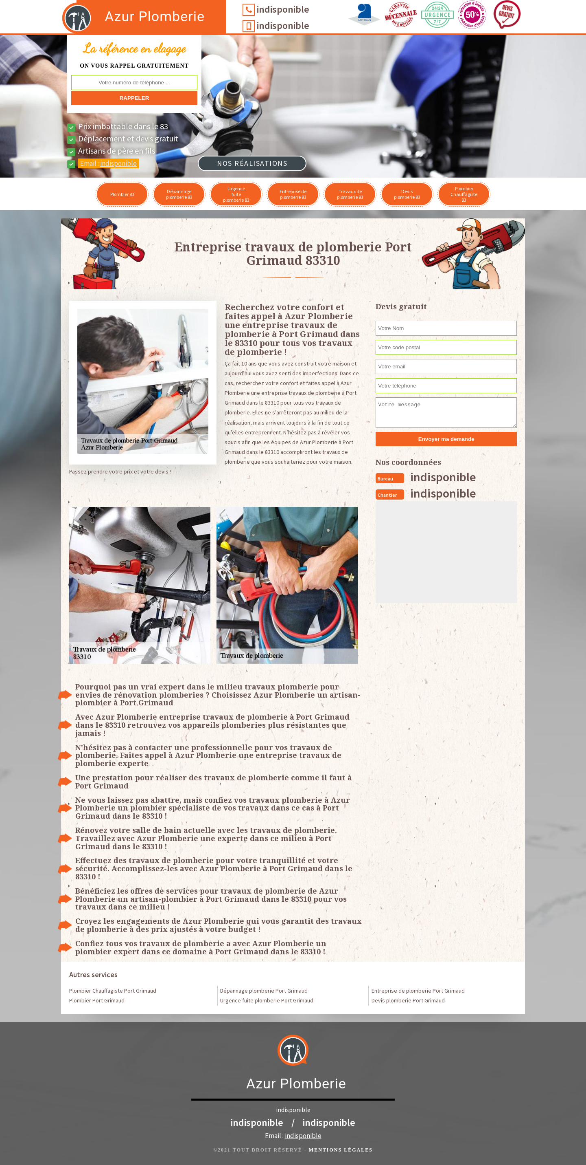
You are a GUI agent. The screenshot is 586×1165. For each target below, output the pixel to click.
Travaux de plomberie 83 (350, 194)
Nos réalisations (252, 163)
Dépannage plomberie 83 (179, 194)
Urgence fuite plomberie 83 (236, 194)
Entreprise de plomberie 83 (293, 194)
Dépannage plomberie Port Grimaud (264, 990)
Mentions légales (341, 1150)
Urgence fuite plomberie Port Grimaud (266, 1000)
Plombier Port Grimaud (97, 1000)
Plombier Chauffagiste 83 (463, 194)
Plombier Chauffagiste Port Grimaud (112, 990)
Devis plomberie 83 (407, 194)
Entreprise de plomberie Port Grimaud (418, 990)
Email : (108, 163)
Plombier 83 (122, 194)
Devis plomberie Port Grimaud (408, 1000)
